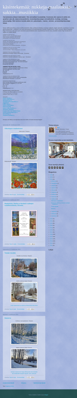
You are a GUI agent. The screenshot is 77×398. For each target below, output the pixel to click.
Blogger (46, 394)
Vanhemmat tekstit (39, 383)
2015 (51, 236)
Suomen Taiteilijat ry (7, 98)
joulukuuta (53, 181)
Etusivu (23, 383)
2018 (51, 230)
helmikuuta (54, 213)
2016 (51, 234)
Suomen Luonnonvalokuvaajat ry (10, 112)
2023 (51, 218)
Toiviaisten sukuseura (8, 109)
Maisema (7, 318)
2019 (51, 227)
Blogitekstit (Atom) (10, 386)
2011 (51, 245)
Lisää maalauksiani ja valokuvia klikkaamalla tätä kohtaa (24, 305)
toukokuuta (54, 196)
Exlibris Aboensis (7, 104)
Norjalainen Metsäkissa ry (8, 115)
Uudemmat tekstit (8, 383)
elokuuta (53, 190)
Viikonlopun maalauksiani (13, 128)
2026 (51, 174)
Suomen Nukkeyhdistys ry (8, 99)
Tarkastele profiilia (53, 136)
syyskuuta (53, 187)
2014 (51, 238)
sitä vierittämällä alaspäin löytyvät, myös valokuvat (24, 373)
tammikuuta (54, 216)
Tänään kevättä (10, 253)
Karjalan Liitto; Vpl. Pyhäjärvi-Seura (11, 111)
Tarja (58, 127)
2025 (51, 177)
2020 (51, 225)
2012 (51, 243)
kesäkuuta (53, 194)
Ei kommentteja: (21, 194)
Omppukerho (6, 102)
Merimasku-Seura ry (7, 100)
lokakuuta (53, 185)
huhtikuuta (53, 199)
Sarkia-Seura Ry (7, 106)
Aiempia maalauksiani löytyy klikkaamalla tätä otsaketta (24, 371)
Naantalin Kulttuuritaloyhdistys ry (10, 101)
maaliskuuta (54, 211)
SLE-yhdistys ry (7, 113)
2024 (51, 179)
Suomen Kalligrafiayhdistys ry (9, 108)
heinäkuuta (54, 192)
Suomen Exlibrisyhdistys (8, 105)
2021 (51, 223)
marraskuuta (54, 183)
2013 (51, 241)
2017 (51, 232)
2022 (51, 221)
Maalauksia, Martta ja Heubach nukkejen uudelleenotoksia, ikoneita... (18, 204)
